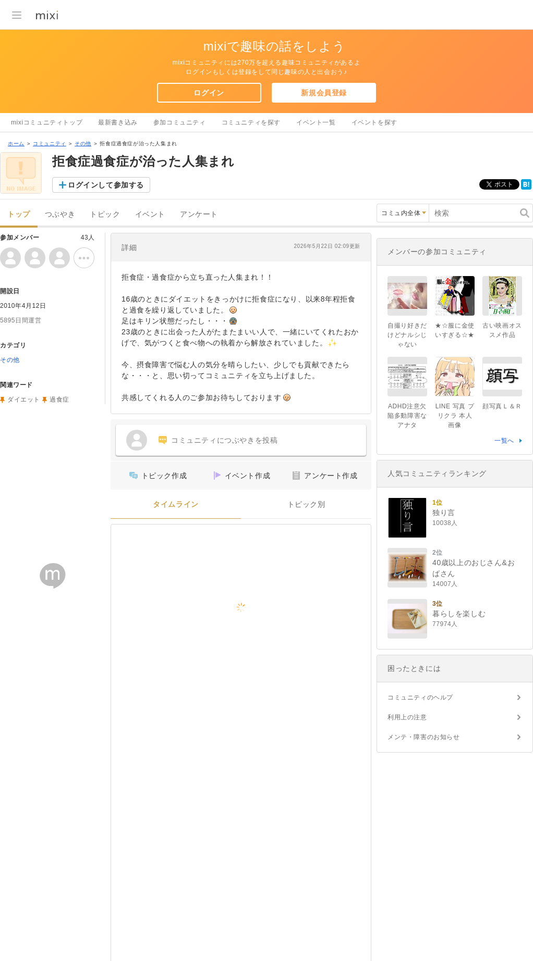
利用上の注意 (407, 717)
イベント (150, 214)
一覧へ (504, 440)
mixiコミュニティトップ (46, 122)
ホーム (16, 143)
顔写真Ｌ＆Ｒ (502, 406)
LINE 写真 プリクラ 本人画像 (455, 416)
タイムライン (176, 504)
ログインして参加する (106, 185)
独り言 (443, 512)
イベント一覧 (316, 122)
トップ (18, 214)
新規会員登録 (324, 93)
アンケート (199, 214)
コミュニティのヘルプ (420, 697)
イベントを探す (374, 122)
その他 (83, 143)
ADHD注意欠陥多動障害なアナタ (407, 416)
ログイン (208, 93)
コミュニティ (49, 143)
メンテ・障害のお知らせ (423, 737)
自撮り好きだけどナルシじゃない (407, 335)
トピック (105, 214)
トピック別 (306, 504)
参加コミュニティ (179, 122)
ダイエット (23, 399)
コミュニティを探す (251, 122)
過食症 (59, 399)
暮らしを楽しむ (459, 613)
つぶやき (60, 214)
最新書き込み (118, 122)
